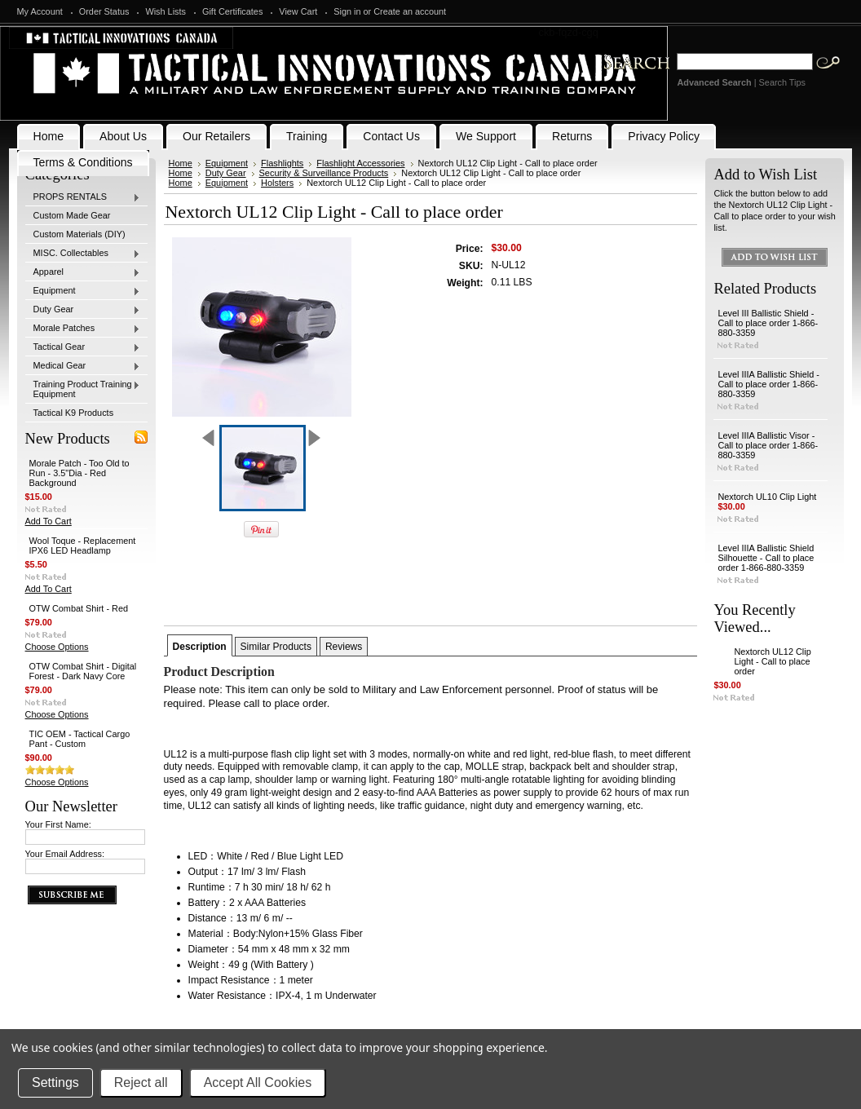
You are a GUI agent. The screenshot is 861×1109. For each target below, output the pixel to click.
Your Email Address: (65, 854)
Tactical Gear (83, 347)
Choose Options (57, 647)
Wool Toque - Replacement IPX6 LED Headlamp (82, 545)
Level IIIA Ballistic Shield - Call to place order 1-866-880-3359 (768, 384)
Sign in (346, 11)
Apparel (83, 272)
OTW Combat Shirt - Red (78, 608)
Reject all (141, 1082)
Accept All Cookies (258, 1082)
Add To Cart (48, 521)
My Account (40, 11)
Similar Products (276, 646)
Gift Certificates (232, 11)
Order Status (104, 11)
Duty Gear (83, 310)
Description (200, 646)
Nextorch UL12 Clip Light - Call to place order (772, 661)
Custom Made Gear (72, 215)
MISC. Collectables (83, 253)
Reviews (343, 646)
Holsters (277, 183)
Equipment (83, 291)
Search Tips (782, 82)
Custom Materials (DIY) (79, 234)
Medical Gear (83, 366)
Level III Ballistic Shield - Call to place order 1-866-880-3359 (768, 323)
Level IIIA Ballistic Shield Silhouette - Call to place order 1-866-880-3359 (766, 557)
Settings (55, 1082)
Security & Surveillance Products (324, 173)
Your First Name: (58, 824)
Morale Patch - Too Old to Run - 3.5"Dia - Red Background (79, 473)
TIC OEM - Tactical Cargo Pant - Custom (79, 739)
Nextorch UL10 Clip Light (767, 496)
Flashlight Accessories (360, 163)
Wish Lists (165, 11)
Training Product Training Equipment (83, 389)
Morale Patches (83, 328)
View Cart (298, 11)
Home (180, 163)
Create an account (409, 11)
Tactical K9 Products (73, 413)
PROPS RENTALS (83, 197)
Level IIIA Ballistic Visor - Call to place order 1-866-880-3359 (768, 445)
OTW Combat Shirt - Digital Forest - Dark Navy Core (83, 671)
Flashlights (282, 163)
